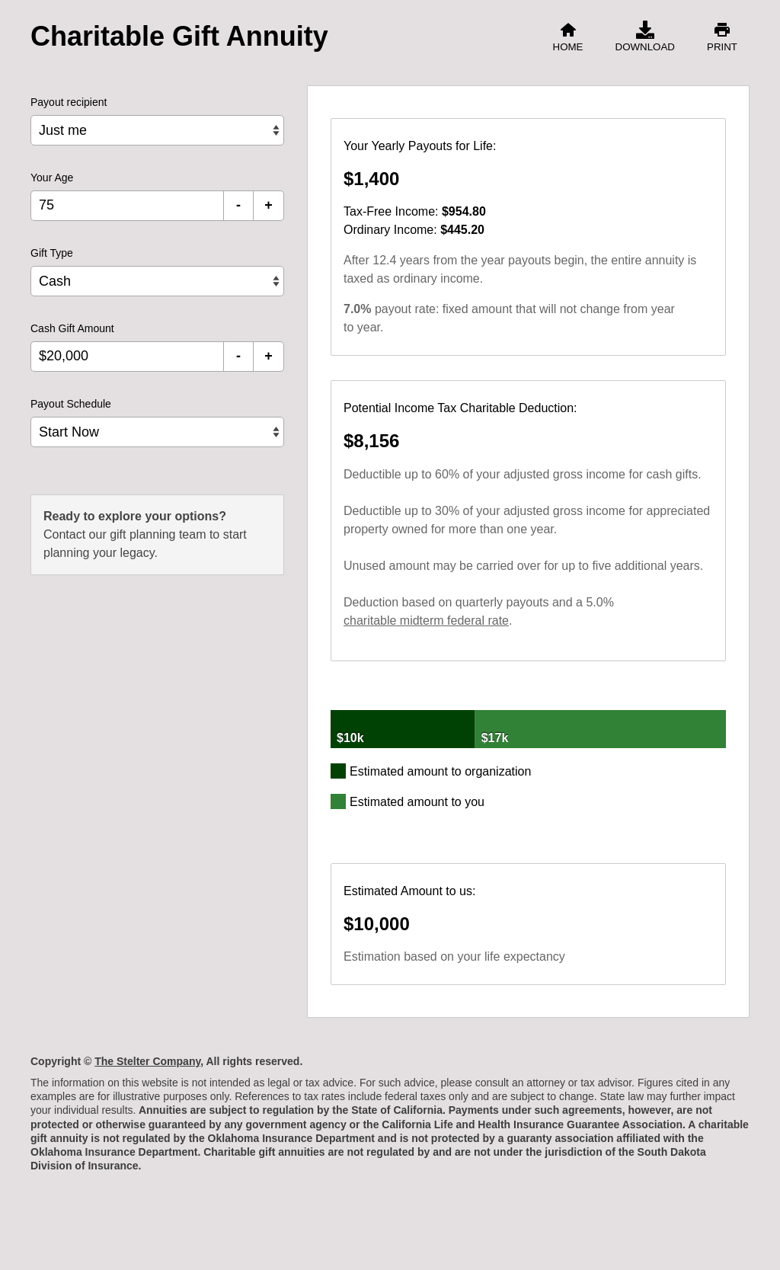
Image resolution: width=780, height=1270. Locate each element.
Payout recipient (68, 102)
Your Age (51, 177)
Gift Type (51, 253)
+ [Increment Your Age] (268, 205)
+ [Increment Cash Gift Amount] (268, 355)
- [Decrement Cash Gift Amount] (238, 355)
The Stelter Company (147, 1061)
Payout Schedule (70, 404)
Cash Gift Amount (72, 328)
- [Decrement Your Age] (238, 205)
